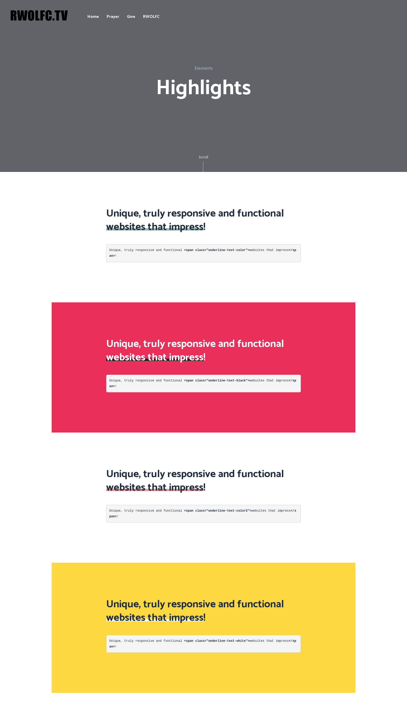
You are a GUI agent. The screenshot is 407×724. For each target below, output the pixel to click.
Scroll (203, 163)
